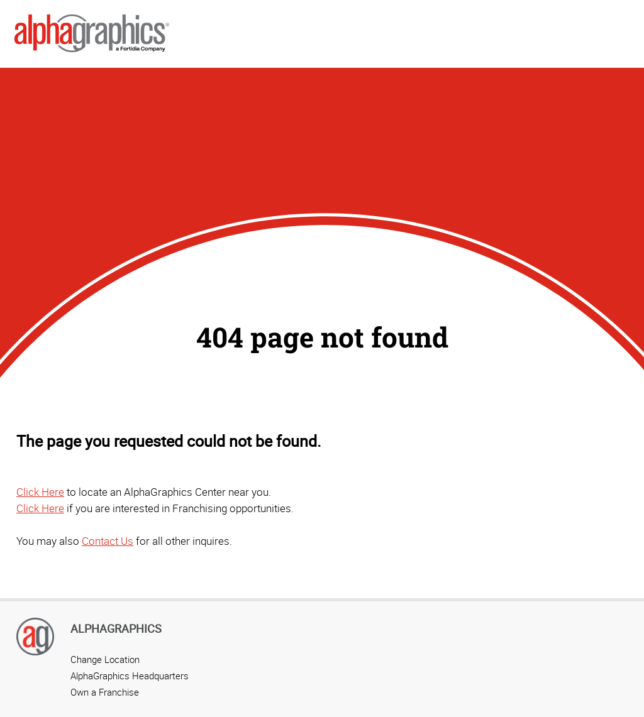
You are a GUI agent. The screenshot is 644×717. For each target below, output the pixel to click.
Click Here (40, 491)
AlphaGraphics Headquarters (129, 675)
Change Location (105, 659)
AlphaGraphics (116, 628)
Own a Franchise (104, 692)
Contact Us (107, 541)
